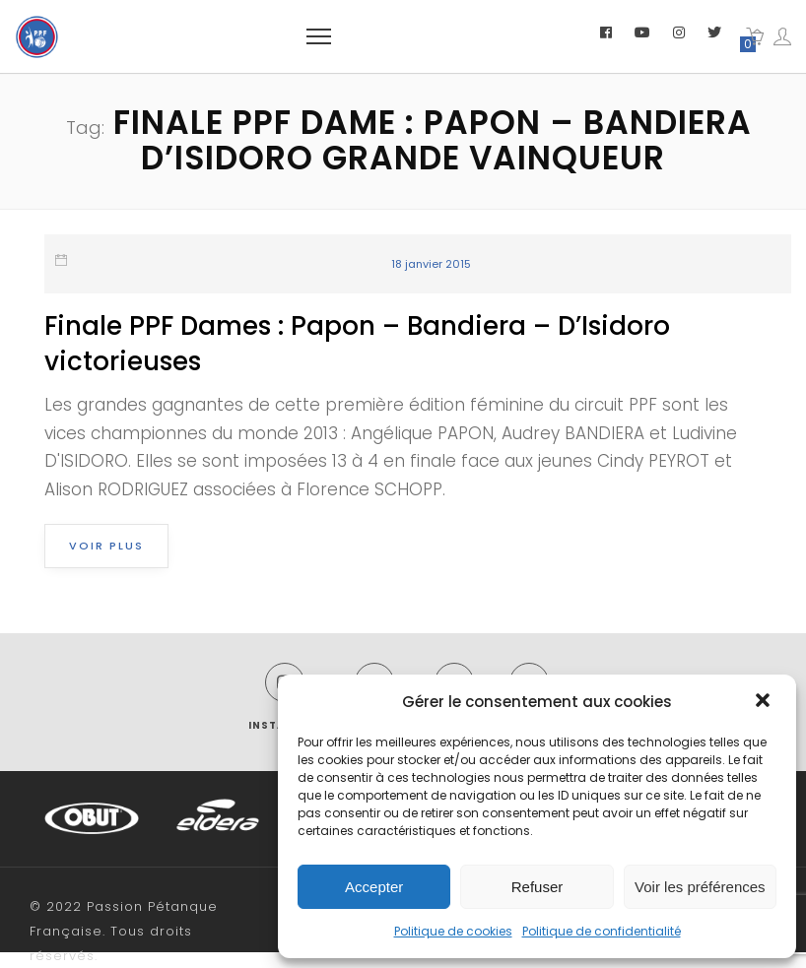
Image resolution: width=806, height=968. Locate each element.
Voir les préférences (700, 886)
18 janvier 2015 (431, 264)
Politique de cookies (453, 931)
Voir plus (106, 545)
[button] (764, 702)
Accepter (374, 886)
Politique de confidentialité (601, 931)
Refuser (537, 886)
